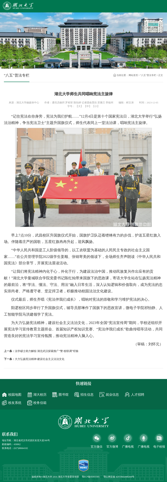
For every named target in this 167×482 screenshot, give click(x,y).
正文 (160, 75)
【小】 (96, 106)
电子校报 (159, 446)
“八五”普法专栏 (148, 75)
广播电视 (143, 446)
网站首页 (133, 75)
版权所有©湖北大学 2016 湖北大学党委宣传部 (55, 476)
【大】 (79, 106)
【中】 (87, 106)
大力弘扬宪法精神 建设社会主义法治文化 (39, 359)
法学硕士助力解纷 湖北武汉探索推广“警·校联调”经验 (46, 351)
